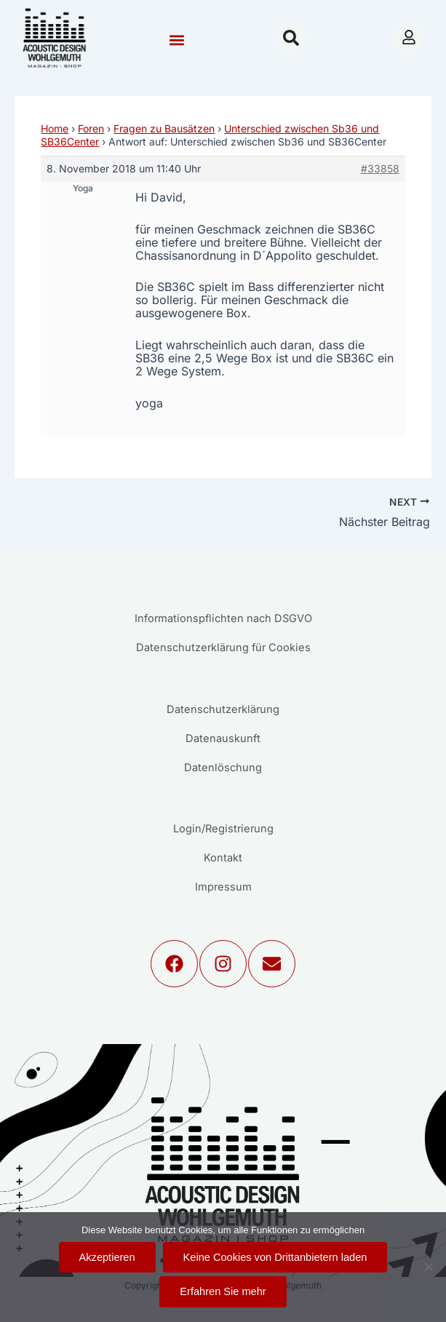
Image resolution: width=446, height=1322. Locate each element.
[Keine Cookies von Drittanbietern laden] (428, 1266)
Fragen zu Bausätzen (164, 128)
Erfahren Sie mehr (223, 1291)
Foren (91, 128)
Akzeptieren (107, 1257)
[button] (177, 40)
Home (54, 128)
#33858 (380, 168)
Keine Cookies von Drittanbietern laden (275, 1257)
